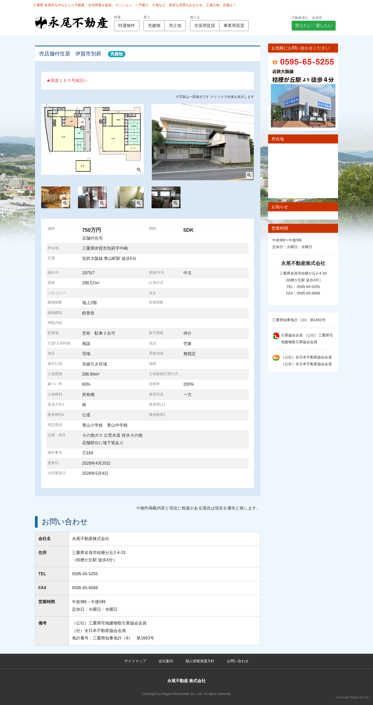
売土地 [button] (175, 25)
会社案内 (166, 661)
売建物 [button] (154, 25)
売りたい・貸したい (313, 25)
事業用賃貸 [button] (234, 25)
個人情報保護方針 (199, 661)
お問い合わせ (238, 661)
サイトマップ (135, 661)
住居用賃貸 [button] (204, 25)
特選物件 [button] (126, 25)
